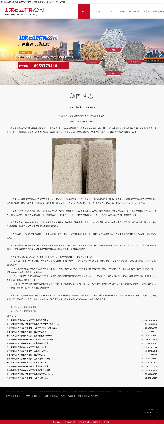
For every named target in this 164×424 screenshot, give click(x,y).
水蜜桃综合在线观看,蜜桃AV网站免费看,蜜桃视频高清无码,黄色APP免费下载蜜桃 (32, 2)
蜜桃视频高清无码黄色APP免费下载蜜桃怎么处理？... (28, 347)
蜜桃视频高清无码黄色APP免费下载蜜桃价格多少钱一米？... (31, 336)
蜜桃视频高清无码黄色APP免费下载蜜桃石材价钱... (27, 378)
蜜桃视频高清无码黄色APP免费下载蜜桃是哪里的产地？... (30, 359)
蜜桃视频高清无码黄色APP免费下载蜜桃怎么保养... (27, 363)
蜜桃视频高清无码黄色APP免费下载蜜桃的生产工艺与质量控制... (33, 324)
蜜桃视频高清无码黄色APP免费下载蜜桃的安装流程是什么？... (32, 328)
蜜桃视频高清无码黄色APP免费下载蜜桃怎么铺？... (27, 355)
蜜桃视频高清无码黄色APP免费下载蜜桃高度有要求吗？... (30, 374)
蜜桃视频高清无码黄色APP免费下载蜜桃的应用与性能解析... (31, 339)
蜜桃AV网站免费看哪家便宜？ (26, 307)
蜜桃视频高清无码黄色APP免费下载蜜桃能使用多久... (28, 320)
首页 (84, 11)
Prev (2, 50)
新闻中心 (121, 11)
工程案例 (145, 11)
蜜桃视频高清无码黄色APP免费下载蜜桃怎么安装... (27, 351)
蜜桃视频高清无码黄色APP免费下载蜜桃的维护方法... (28, 343)
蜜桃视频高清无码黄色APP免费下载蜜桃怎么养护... (27, 332)
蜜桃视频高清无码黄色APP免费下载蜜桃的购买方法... (28, 366)
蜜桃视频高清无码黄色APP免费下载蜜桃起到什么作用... (29, 370)
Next (159, 50)
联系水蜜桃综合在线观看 (88, 396)
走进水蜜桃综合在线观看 (54, 396)
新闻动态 (89, 107)
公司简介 (96, 11)
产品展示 (108, 11)
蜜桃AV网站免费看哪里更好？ (26, 311)
